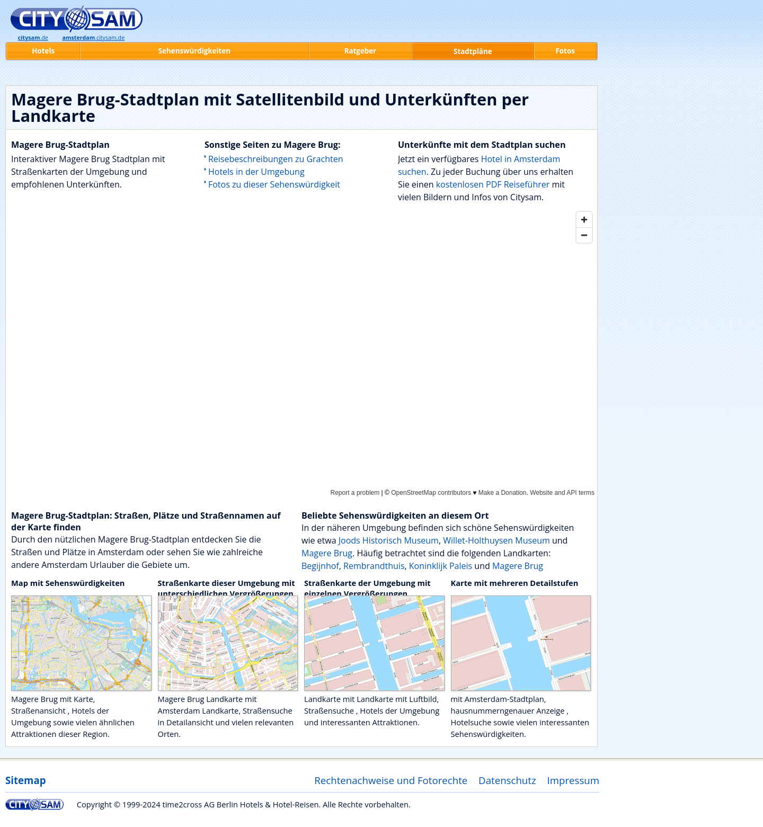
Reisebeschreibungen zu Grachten (275, 159)
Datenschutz (507, 780)
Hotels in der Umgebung (256, 171)
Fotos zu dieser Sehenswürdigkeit (274, 184)
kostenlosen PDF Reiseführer (493, 184)
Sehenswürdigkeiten (194, 51)
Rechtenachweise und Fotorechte (390, 780)
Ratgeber (360, 51)
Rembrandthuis (373, 566)
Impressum (573, 780)
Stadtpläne (473, 51)
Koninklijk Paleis (440, 566)
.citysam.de (94, 37)
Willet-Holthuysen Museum (496, 540)
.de (33, 37)
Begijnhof (320, 566)
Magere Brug (326, 553)
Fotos (565, 51)
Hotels (43, 51)
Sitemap (25, 780)
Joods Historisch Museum (389, 540)
